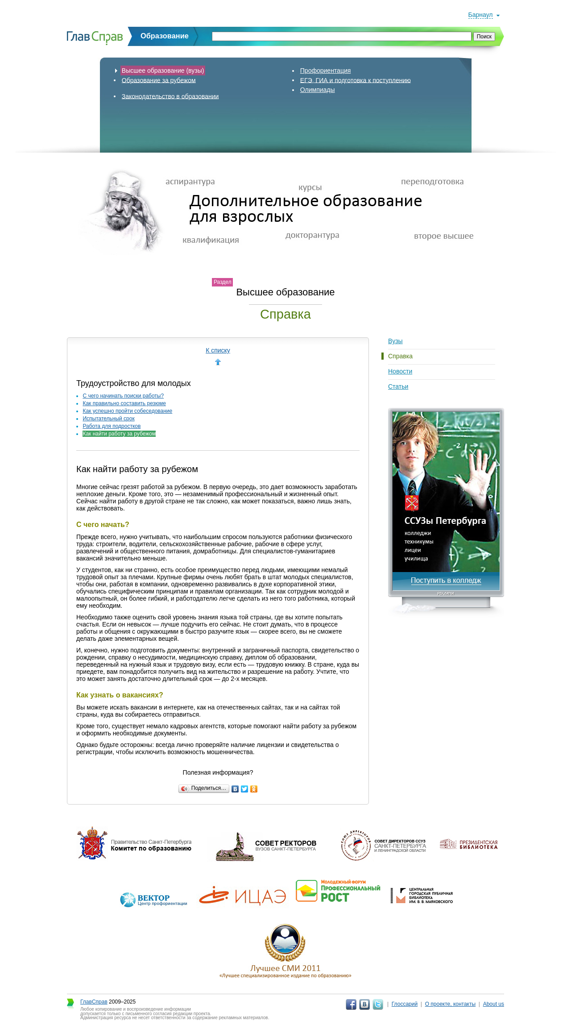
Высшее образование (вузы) (163, 70)
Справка (400, 356)
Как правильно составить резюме (124, 403)
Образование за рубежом (159, 79)
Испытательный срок (108, 418)
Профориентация (325, 70)
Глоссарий (405, 1004)
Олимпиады (317, 89)
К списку (218, 350)
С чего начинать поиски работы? (123, 396)
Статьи (398, 386)
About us (493, 1004)
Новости (400, 371)
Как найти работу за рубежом (119, 434)
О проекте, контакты (450, 1004)
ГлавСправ (94, 1002)
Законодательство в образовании (170, 96)
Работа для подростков (112, 426)
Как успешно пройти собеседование (127, 411)
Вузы (395, 340)
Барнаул (480, 14)
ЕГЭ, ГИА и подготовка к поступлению (355, 79)
